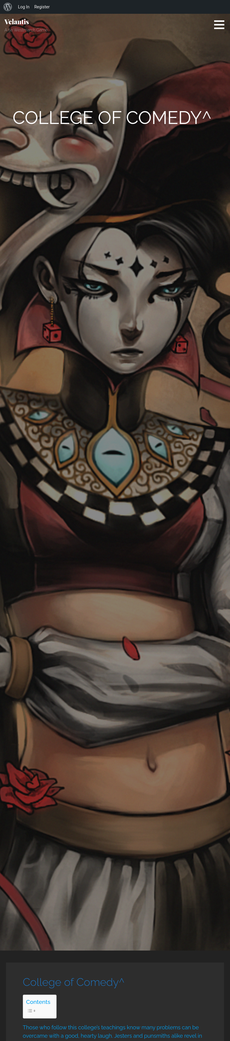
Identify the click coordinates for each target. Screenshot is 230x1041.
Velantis (16, 21)
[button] (221, 24)
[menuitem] (8, 7)
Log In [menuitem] (23, 6)
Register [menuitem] (41, 6)
